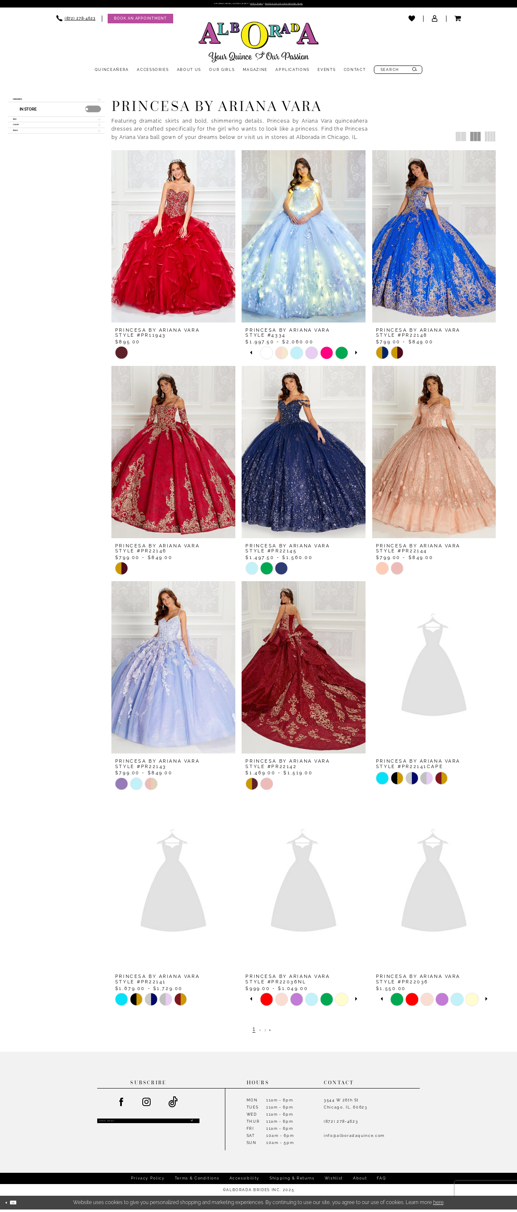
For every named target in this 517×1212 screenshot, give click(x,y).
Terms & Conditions (197, 1181)
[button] (434, 21)
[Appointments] (140, 21)
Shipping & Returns (292, 1181)
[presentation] (93, 118)
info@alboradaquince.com (354, 1138)
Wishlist (334, 1181)
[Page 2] (258, 1031)
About (360, 1181)
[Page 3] (267, 1031)
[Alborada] (259, 46)
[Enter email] (148, 1126)
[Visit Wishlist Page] (411, 21)
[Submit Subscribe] (190, 1126)
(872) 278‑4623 (341, 1123)
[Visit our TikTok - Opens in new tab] (173, 1105)
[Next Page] (277, 1031)
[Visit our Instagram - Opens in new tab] (147, 1105)
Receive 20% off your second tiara (316, 5)
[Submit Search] (415, 72)
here (438, 1205)
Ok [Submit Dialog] (24, 1204)
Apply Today (254, 5)
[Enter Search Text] (398, 72)
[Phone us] (76, 21)
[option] (266, 355)
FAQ (381, 1181)
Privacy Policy (148, 1181)
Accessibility (244, 1181)
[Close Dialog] (9, 1205)
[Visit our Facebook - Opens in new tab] (121, 1105)
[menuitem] (76, 21)
